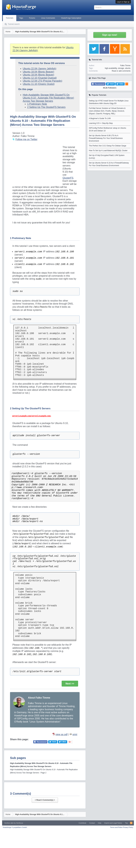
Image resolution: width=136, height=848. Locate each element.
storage (121, 68)
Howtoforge (15, 827)
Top (126, 823)
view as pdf (61, 734)
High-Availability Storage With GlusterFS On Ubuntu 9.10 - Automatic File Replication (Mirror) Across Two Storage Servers (48, 98)
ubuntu (127, 68)
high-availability (111, 68)
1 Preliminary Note (37, 104)
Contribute (82, 823)
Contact (92, 823)
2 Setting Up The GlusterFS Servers (46, 107)
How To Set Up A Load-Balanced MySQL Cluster (108, 150)
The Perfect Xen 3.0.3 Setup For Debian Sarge (107, 146)
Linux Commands (48, 18)
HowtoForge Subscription (71, 18)
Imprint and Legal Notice (113, 823)
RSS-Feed (131, 823)
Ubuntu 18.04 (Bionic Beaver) (38, 71)
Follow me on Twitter (26, 139)
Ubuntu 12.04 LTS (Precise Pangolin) (42, 81)
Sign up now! (109, 35)
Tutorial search (14, 24)
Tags (21, 18)
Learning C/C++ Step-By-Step (101, 123)
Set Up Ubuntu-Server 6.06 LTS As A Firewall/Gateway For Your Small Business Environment (106, 138)
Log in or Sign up (123, 2)
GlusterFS (68, 178)
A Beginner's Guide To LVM (100, 118)
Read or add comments (121, 71)
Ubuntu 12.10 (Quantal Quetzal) (40, 78)
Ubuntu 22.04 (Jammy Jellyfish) (39, 68)
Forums (32, 18)
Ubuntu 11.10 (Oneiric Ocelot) (39, 84)
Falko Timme (125, 65)
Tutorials (9, 18)
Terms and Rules (116, 827)
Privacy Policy (128, 827)
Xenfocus (19, 823)
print (75, 734)
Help (99, 823)
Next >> (70, 683)
